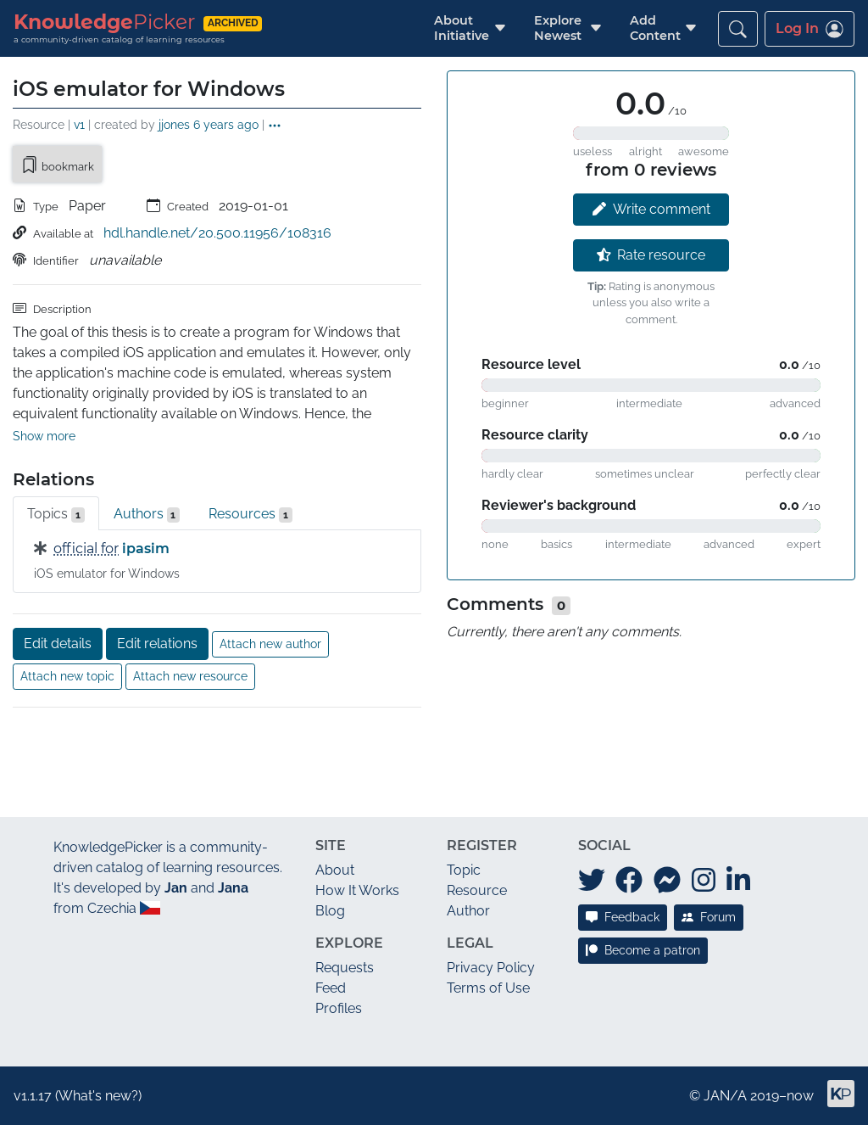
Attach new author (270, 644)
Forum (709, 917)
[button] (461, 28)
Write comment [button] (651, 209)
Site (330, 845)
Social (604, 845)
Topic (464, 870)
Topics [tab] (56, 514)
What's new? (98, 1096)
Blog (330, 911)
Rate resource (651, 255)
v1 (79, 124)
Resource (477, 890)
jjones (174, 124)
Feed (330, 988)
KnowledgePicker (108, 847)
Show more (44, 436)
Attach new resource (190, 676)
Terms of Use (488, 988)
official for (86, 548)
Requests (344, 968)
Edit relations (157, 643)
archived (233, 23)
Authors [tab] (147, 514)
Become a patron (643, 950)
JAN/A (725, 1096)
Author (468, 911)
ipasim (146, 548)
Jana (233, 888)
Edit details (58, 643)
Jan (175, 888)
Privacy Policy (491, 968)
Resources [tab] (250, 514)
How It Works (357, 890)
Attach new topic (67, 676)
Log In (809, 29)
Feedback (622, 917)
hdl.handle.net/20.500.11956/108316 (217, 233)
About (334, 870)
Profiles (338, 1008)
